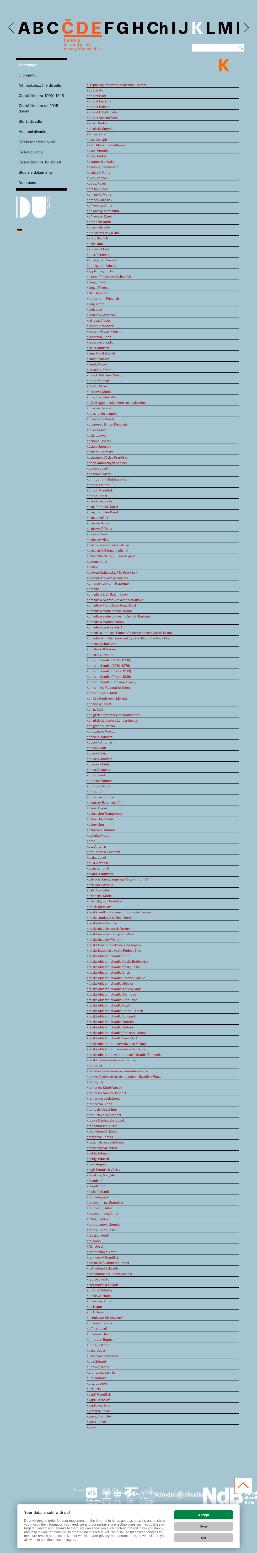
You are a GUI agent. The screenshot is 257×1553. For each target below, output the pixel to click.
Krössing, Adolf (97, 1235)
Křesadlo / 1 (95, 1181)
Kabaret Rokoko (98, 107)
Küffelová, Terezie (99, 1323)
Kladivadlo (94, 309)
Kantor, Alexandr (98, 222)
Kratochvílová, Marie (101, 1148)
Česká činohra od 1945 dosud (38, 108)
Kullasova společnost (102, 1356)
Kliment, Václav (97, 359)
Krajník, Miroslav (98, 907)
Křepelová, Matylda (100, 1175)
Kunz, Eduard (96, 1361)
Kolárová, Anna (97, 523)
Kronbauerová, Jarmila (103, 1224)
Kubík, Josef (95, 1312)
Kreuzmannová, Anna (102, 1213)
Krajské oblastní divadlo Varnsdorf (111, 1038)
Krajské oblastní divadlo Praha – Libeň (114, 1011)
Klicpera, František (100, 326)
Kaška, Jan (94, 244)
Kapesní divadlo (98, 227)
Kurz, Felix (93, 1389)
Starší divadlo (30, 122)
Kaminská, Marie (98, 194)
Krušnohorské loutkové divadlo (109, 1274)
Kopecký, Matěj (97, 764)
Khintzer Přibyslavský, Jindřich (108, 276)
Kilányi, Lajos (96, 282)
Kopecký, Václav (98, 770)
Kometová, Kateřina (101, 649)
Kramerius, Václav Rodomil (106, 1093)
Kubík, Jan (94, 1307)
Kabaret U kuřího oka (102, 112)
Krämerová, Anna (99, 1104)
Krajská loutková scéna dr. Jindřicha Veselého (120, 912)
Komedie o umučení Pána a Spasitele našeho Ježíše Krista (129, 633)
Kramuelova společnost (103, 1115)
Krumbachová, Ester (101, 1252)
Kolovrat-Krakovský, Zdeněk (107, 578)
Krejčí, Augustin (97, 1164)
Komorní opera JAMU (102, 693)
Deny (203, 1526)
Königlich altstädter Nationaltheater (112, 715)
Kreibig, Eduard (97, 1159)
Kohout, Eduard (98, 485)
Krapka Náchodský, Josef (105, 1120)
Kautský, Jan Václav (101, 260)
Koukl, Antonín (97, 863)
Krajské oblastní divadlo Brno (107, 956)
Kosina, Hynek (96, 808)
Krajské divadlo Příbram (104, 939)
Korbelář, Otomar (99, 781)
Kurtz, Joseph (96, 1383)
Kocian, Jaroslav (98, 446)
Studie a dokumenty (36, 173)
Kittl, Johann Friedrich (102, 298)
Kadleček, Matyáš (99, 129)
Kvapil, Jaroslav (98, 1400)
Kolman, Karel (96, 561)
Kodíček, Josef (97, 468)
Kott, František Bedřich (103, 852)
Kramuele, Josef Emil (101, 1109)
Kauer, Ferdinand (99, 255)
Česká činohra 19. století (40, 162)
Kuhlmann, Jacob (99, 1334)
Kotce (90, 841)
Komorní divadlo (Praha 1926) (108, 676)
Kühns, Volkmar (98, 1345)
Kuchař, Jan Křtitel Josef (104, 1318)
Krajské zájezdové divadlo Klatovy (111, 1060)
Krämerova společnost (103, 1098)
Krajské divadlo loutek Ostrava (109, 929)
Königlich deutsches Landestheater (112, 720)
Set (203, 1538)
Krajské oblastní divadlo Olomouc (111, 994)
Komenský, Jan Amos (102, 644)
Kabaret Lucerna (98, 101)
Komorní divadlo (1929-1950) (108, 660)
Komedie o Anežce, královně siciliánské (114, 600)
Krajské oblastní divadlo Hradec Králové (115, 978)
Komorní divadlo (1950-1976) (108, 666)
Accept (203, 1515)
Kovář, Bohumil (97, 868)
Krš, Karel (93, 1241)
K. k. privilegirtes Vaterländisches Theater (116, 85)
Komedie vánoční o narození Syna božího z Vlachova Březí (128, 638)
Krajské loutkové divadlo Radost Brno (114, 950)
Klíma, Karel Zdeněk (101, 353)
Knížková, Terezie (98, 408)
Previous (12, 28)
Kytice (91, 1427)
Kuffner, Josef (96, 1328)
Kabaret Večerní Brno (102, 118)
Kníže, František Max (101, 397)
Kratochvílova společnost (105, 1142)
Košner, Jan (95, 824)
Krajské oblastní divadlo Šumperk (111, 1016)
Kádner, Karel (96, 134)
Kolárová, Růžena (99, 529)
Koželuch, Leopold (99, 885)
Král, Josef (94, 1065)
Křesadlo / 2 (95, 1186)
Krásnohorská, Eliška (102, 1126)
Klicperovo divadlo (99, 342)
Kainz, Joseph (96, 140)
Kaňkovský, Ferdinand (102, 211)
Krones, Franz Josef (101, 1230)
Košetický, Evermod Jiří (103, 802)
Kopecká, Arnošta (99, 737)
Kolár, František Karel (102, 507)
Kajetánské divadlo (100, 161)
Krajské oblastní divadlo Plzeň (108, 1005)
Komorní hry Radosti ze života (108, 687)
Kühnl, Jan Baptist (100, 1339)
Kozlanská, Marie (99, 896)
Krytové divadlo (97, 1279)
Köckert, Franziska (100, 452)
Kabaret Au (94, 90)
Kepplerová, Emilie (99, 271)
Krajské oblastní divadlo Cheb (108, 972)
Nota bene (27, 183)
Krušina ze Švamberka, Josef (107, 1263)
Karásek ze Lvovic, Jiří (102, 233)
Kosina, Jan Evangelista (104, 813)
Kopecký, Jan (96, 748)
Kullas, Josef (95, 1350)
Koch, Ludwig (96, 435)
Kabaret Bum (96, 96)
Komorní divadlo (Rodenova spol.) (111, 682)
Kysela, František (99, 1416)
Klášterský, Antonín (100, 315)
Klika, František (97, 348)
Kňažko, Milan (96, 386)
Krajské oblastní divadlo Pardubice (111, 1000)
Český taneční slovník (37, 142)
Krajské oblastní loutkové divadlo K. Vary (116, 1044)
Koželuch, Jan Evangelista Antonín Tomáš (117, 879)
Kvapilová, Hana (98, 1405)
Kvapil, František (98, 1394)
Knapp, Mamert (97, 381)
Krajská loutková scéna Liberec (109, 918)
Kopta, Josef (95, 775)
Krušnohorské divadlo (102, 1268)
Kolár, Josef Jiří (97, 518)
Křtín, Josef (94, 1246)
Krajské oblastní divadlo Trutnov (110, 1022)
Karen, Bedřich (97, 238)
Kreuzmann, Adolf (99, 1208)
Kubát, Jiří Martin (99, 1290)
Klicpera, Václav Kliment (104, 331)
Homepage (28, 65)
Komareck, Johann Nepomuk (107, 583)
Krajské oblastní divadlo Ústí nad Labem (116, 1033)
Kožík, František (98, 890)
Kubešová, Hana (98, 1296)
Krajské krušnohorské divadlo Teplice (113, 945)
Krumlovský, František (102, 1257)
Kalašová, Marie (98, 172)
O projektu (28, 75)
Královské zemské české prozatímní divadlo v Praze (123, 1076)
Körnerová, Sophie (100, 797)
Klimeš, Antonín (97, 364)
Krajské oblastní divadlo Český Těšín (113, 967)
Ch (157, 29)
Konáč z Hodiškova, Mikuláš (107, 698)
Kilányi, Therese (97, 287)
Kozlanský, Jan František (104, 901)
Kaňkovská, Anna (99, 205)
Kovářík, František (99, 874)
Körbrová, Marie (98, 786)
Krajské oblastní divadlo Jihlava (109, 983)
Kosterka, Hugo (97, 835)
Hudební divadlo (32, 132)
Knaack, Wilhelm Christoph (106, 375)
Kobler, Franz (96, 430)
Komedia (93, 589)
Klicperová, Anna (98, 337)
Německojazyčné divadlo (40, 86)
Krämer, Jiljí (94, 1082)
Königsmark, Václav (101, 726)
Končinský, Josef (98, 704)
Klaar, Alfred (95, 304)
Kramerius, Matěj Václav (104, 1087)
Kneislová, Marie (98, 392)
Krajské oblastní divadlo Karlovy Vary (113, 989)
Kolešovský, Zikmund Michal (107, 550)
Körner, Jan (94, 792)
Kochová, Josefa (98, 441)
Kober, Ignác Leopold (102, 413)
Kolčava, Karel (96, 534)
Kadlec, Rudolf (97, 123)
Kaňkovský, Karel (99, 216)
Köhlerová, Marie (98, 474)
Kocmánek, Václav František (107, 457)
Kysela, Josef (96, 1422)
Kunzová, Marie (97, 1367)
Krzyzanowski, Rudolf (102, 1285)
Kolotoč (92, 567)
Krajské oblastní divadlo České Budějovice (117, 961)
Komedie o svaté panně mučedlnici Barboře (118, 616)
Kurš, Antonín (96, 1378)
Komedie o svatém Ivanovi (105, 622)
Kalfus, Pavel (96, 183)
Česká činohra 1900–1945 (41, 96)
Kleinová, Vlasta (98, 320)
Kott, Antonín (96, 846)
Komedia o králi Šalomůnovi (107, 594)
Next (246, 28)
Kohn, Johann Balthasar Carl (107, 479)
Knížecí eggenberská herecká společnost (116, 403)
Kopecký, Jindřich (99, 759)
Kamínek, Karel (97, 189)
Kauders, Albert (97, 249)
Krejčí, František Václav (103, 1170)
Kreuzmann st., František (104, 1202)
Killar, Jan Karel (97, 293)
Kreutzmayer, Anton (101, 1197)
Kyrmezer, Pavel (98, 1411)
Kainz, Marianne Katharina (106, 145)
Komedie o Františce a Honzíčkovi (111, 605)
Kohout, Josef (96, 496)
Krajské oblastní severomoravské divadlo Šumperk (123, 1055)
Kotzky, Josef (96, 857)
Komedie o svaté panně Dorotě (109, 611)
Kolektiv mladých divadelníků (107, 545)
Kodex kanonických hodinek (107, 463)
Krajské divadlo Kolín (101, 923)
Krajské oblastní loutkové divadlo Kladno (116, 1049)
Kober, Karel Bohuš (100, 419)
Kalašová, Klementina (102, 167)
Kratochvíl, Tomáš (99, 1137)
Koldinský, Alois (97, 539)
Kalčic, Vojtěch (97, 178)
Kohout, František (99, 490)
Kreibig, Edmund (98, 1153)
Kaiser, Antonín (97, 150)
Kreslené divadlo (98, 1192)
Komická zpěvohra (100, 655)
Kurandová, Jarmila (101, 1372)
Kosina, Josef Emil (99, 819)
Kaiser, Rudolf (96, 156)
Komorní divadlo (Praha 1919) (108, 671)
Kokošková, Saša (99, 501)
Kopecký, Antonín (99, 742)
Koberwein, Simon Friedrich (106, 424)
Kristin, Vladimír (98, 1219)
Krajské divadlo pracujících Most (110, 934)
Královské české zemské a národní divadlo (117, 1071)
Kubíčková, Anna (98, 1301)
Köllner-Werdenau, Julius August (110, 556)
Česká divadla (31, 152)
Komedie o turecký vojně (104, 627)
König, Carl (94, 709)
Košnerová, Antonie (100, 830)
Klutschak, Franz (98, 370)
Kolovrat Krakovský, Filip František (111, 572)
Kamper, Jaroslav (99, 200)
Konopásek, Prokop (100, 731)
